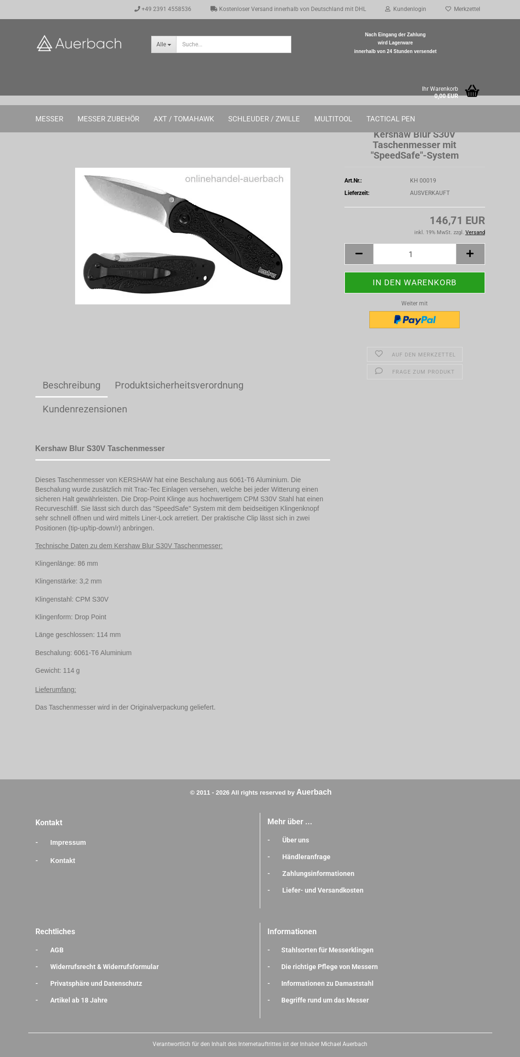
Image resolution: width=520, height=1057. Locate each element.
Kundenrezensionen (85, 409)
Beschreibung (71, 385)
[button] (358, 254)
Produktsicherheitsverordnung (179, 385)
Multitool (333, 119)
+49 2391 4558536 (162, 9)
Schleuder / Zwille (264, 119)
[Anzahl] (414, 254)
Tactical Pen (390, 119)
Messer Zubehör (108, 119)
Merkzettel (462, 9)
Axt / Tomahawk (184, 119)
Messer (49, 119)
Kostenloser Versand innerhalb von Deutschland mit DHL (288, 9)
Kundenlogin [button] (405, 9)
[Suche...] (163, 44)
